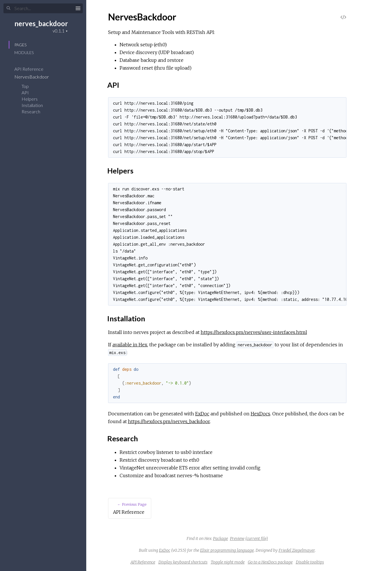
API (25, 92)
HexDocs (260, 414)
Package (220, 538)
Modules (24, 52)
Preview (237, 538)
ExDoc (202, 414)
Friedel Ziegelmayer (297, 550)
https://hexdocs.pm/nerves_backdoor (169, 421)
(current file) (256, 538)
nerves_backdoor (41, 23)
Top (25, 86)
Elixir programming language (227, 550)
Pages (20, 44)
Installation (32, 105)
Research (31, 111)
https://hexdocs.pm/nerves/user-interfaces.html (254, 332)
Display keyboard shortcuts (183, 562)
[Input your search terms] (43, 8)
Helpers (30, 99)
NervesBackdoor (35, 76)
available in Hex (129, 344)
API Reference (32, 69)
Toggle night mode (228, 562)
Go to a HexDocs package (270, 562)
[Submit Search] (8, 8)
